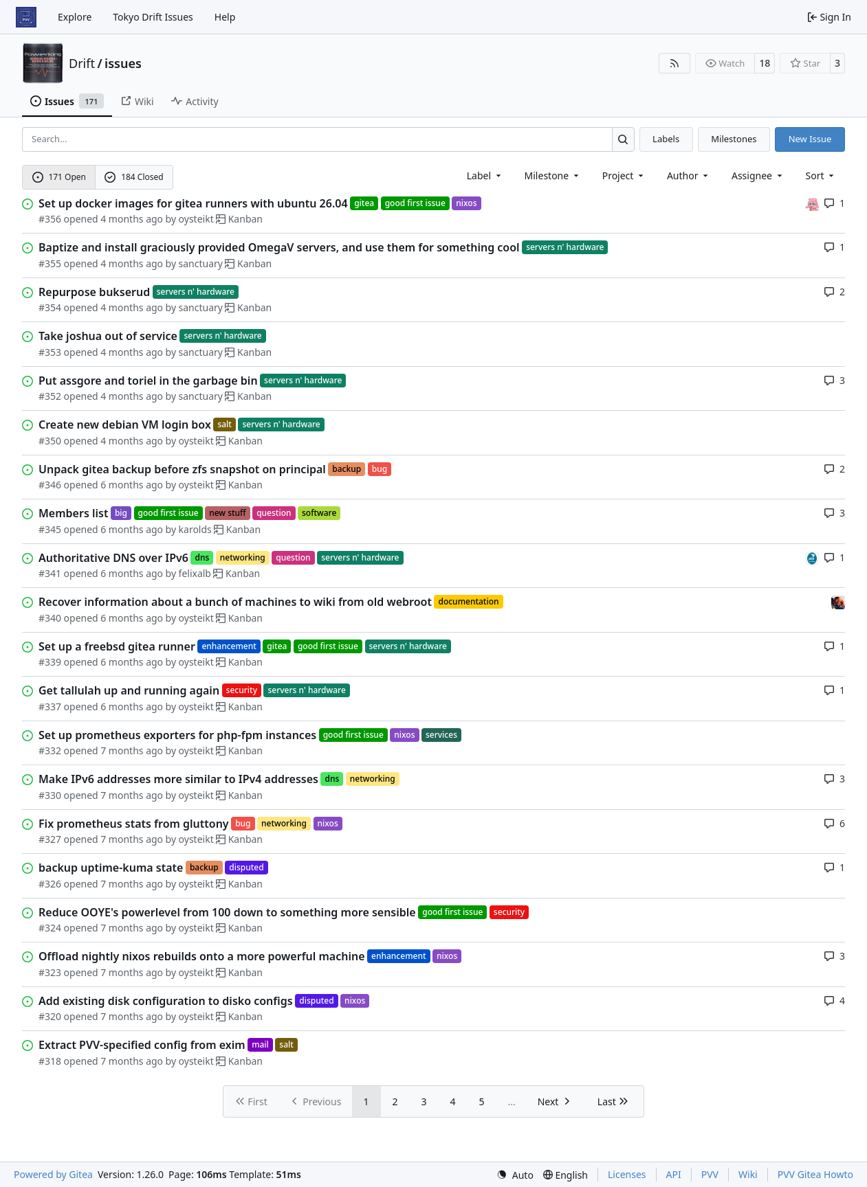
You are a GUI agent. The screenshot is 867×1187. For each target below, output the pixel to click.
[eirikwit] (838, 601)
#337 (50, 706)
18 (764, 62)
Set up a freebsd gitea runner (117, 646)
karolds (195, 529)
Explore (74, 16)
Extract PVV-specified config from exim (142, 1045)
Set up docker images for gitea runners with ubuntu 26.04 (193, 203)
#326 (50, 883)
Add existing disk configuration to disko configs (166, 1001)
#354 (50, 307)
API (673, 1174)
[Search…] (623, 139)
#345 (50, 529)
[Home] (26, 17)
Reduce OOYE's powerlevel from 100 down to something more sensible (227, 912)
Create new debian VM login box (125, 424)
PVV (709, 1174)
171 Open (59, 177)
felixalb (195, 573)
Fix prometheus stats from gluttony (134, 823)
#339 (50, 661)
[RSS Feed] (674, 63)
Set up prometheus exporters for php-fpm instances (177, 735)
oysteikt (196, 218)
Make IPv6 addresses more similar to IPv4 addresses (178, 779)
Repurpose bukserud (94, 292)
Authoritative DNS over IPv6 (113, 558)
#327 (50, 839)
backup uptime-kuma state (111, 867)
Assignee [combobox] (758, 175)
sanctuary (201, 263)
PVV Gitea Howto (815, 1174)
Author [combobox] (688, 175)
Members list (73, 513)
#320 (50, 1016)
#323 (50, 972)
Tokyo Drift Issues (153, 16)
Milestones (733, 139)
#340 (50, 617)
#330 (50, 795)
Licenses (627, 1174)
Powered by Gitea (53, 1174)
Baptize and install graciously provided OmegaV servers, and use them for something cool (279, 247)
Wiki (748, 1174)
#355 (50, 263)
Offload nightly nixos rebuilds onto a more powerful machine (202, 956)
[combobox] (485, 175)
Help (225, 16)
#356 (50, 218)
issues (123, 63)
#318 (50, 1060)
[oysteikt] (812, 203)
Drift (82, 63)
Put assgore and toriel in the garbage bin (148, 380)
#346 (50, 484)
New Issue (810, 139)
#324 (50, 927)
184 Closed (134, 177)
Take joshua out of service (108, 336)
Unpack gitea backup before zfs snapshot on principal (182, 469)
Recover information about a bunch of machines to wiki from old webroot (235, 602)
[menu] (821, 175)
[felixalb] (812, 557)
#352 (50, 396)
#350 (50, 440)
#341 (50, 573)
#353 (50, 352)
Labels (665, 139)
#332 (50, 750)
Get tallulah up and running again (129, 690)
